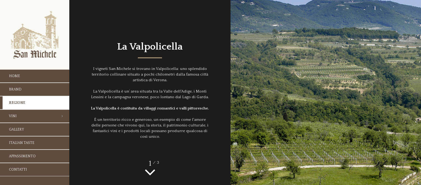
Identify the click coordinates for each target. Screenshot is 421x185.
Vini (13, 116)
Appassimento (22, 156)
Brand (15, 89)
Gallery (16, 129)
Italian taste (21, 143)
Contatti (18, 170)
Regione (17, 103)
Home (14, 76)
